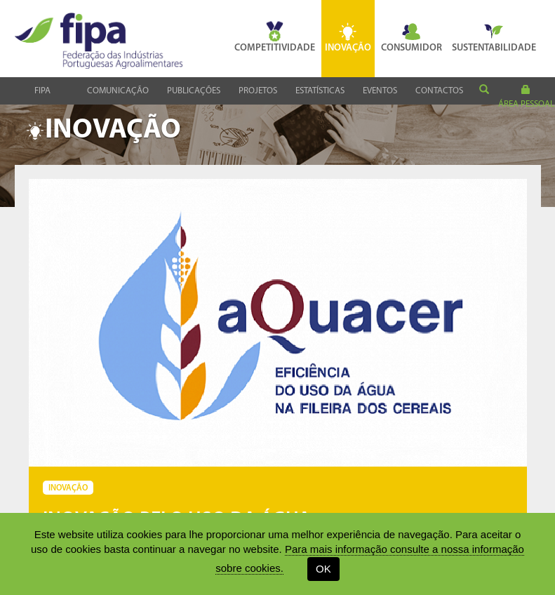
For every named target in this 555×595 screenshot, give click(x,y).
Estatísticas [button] (320, 90)
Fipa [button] (42, 90)
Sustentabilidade (494, 37)
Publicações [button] (193, 90)
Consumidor (411, 37)
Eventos (380, 90)
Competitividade (274, 37)
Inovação (348, 37)
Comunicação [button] (118, 90)
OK (323, 569)
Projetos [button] (258, 90)
